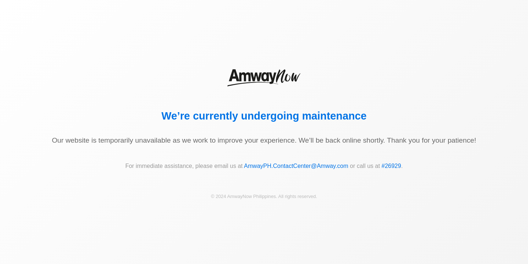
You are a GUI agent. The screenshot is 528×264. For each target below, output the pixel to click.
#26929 (391, 166)
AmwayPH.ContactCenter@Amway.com (296, 166)
